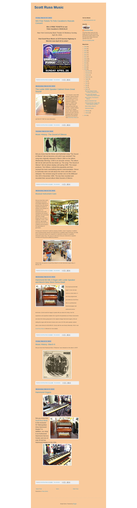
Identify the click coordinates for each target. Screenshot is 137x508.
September (88, 77)
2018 (85, 63)
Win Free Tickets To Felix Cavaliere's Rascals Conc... (92, 91)
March (87, 89)
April (86, 87)
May (86, 85)
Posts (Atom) (45, 491)
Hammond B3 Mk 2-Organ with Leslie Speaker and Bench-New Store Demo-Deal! (55, 281)
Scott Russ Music (49, 7)
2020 (85, 59)
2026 (85, 46)
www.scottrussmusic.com (89, 20)
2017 (85, 65)
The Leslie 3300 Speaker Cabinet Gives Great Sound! (92, 95)
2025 (85, 48)
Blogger (75, 503)
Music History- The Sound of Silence (50, 134)
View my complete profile (88, 40)
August (87, 79)
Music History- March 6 (45, 344)
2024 (85, 50)
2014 (85, 115)
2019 (85, 61)
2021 (85, 56)
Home (57, 489)
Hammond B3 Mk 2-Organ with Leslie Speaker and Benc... (92, 103)
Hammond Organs (43, 392)
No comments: (57, 79)
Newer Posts (39, 489)
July (86, 81)
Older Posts (75, 489)
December (88, 71)
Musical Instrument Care (45, 194)
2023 (85, 52)
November (88, 73)
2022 (85, 54)
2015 (85, 69)
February (87, 110)
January (87, 112)
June (86, 83)
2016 (85, 67)
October (87, 75)
